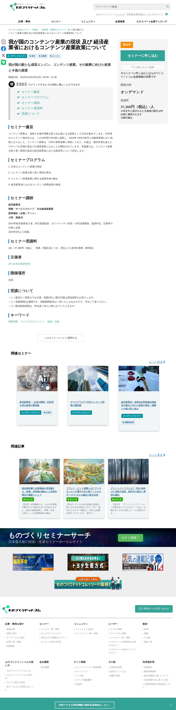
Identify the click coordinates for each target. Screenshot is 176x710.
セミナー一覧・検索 (50, 627)
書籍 (146, 632)
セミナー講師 (28, 103)
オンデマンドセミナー (16, 56)
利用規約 (148, 665)
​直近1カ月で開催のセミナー (54, 636)
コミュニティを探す (84, 627)
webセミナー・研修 (27, 29)
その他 (147, 636)
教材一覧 (148, 640)
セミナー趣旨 (28, 92)
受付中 (127, 44)
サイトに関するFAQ (16, 681)
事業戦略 (13, 321)
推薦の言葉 (115, 674)
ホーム (11, 29)
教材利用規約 (150, 670)
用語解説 (11, 644)
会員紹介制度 (116, 665)
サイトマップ (81, 670)
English (78, 682)
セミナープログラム (33, 97)
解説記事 (28, 498)
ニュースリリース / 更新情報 (88, 665)
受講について (28, 113)
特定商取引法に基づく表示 (156, 678)
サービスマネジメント (32, 321)
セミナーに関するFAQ (51, 640)
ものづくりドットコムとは (19, 669)
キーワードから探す (16, 636)
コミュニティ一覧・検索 (86, 632)
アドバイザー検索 (118, 632)
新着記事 (11, 627)
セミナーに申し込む (143, 56)
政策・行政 (53, 321)
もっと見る (157, 360)
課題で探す (12, 632)
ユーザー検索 (116, 627)
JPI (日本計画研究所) (19, 263)
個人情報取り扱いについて (156, 674)
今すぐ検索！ (130, 536)
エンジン (55, 56)
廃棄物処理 (128, 421)
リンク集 (79, 674)
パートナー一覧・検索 (120, 636)
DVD (146, 627)
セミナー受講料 (30, 108)
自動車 (42, 56)
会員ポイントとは (118, 670)
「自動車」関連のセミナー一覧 (54, 29)
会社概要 (45, 665)
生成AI (47, 411)
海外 (32, 56)
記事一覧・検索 (14, 640)
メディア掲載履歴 (83, 678)
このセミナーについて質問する (60, 338)
